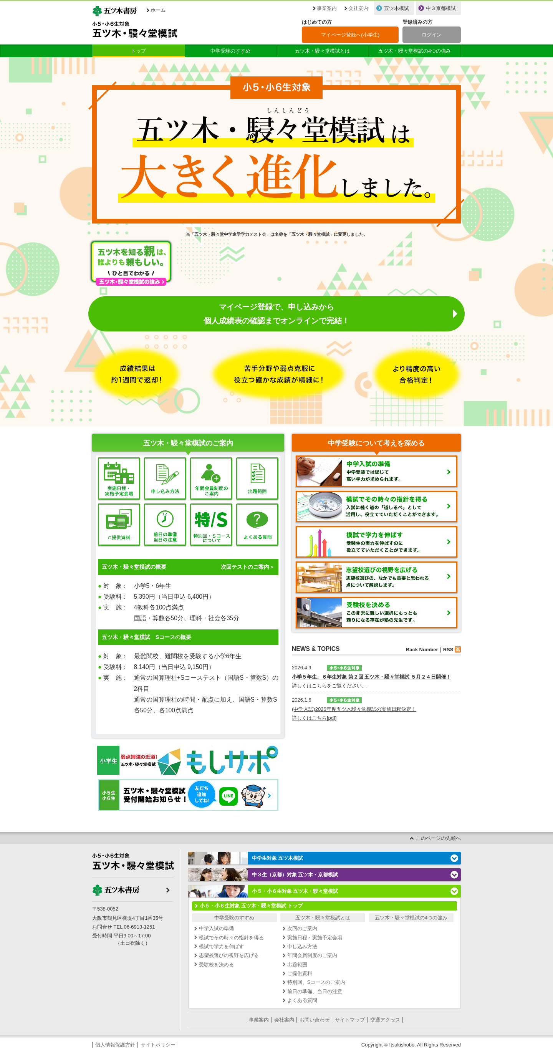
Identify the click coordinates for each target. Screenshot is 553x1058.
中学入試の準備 (216, 928)
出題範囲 (297, 964)
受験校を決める (216, 964)
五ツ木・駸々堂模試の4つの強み (414, 51)
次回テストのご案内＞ (248, 567)
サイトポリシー (158, 1045)
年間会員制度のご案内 (312, 955)
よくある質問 (302, 1000)
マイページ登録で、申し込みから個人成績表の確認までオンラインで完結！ (276, 314)
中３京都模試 (441, 8)
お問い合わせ (314, 1020)
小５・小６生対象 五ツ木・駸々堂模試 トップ (251, 906)
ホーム (158, 10)
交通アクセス (385, 1020)
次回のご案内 (302, 928)
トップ (138, 51)
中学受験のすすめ (230, 51)
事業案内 (327, 8)
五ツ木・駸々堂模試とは (322, 51)
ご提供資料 (299, 973)
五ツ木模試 (396, 8)
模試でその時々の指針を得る (231, 937)
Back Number (422, 649)
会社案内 (358, 8)
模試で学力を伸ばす (221, 946)
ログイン (432, 35)
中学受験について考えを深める (376, 443)
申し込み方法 (302, 946)
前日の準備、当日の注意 (314, 991)
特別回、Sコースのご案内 (316, 982)
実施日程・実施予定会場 (314, 937)
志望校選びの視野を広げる (229, 955)
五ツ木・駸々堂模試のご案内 (188, 443)
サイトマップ (350, 1020)
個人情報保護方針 (115, 1045)
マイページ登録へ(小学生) (350, 35)
